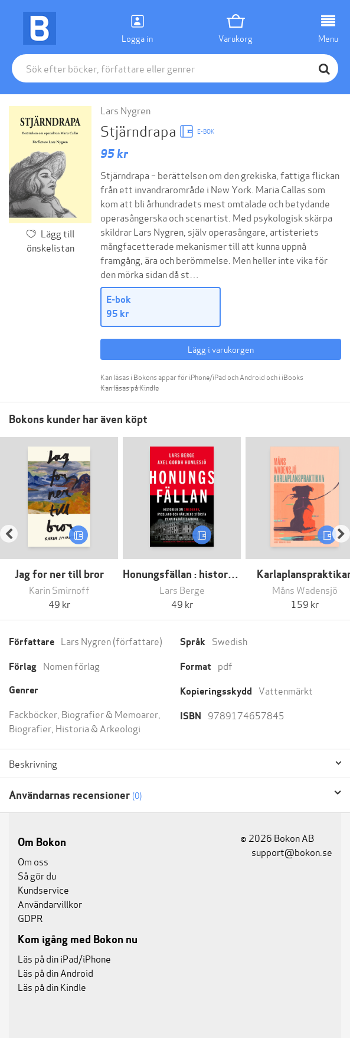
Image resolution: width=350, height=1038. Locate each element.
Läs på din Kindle (52, 986)
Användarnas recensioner (75, 795)
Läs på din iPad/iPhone (64, 958)
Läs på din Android (55, 972)
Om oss (33, 861)
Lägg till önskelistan (51, 240)
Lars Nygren (125, 110)
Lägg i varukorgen (221, 349)
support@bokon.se (286, 851)
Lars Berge (182, 589)
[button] (15, 524)
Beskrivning (33, 763)
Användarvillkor (50, 903)
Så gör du (37, 875)
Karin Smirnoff (59, 589)
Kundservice (43, 889)
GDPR (30, 917)
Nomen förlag (71, 665)
